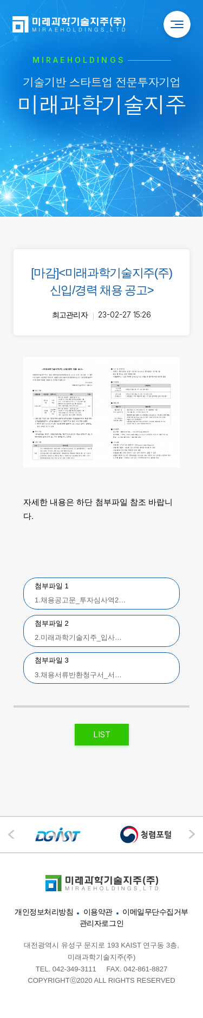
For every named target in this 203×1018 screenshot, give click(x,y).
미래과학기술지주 (68, 24)
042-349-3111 (74, 969)
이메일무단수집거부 (155, 911)
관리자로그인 (101, 923)
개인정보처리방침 (44, 911)
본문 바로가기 (0, 0)
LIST (101, 734)
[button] (192, 834)
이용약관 (98, 911)
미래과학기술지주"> (101, 883)
